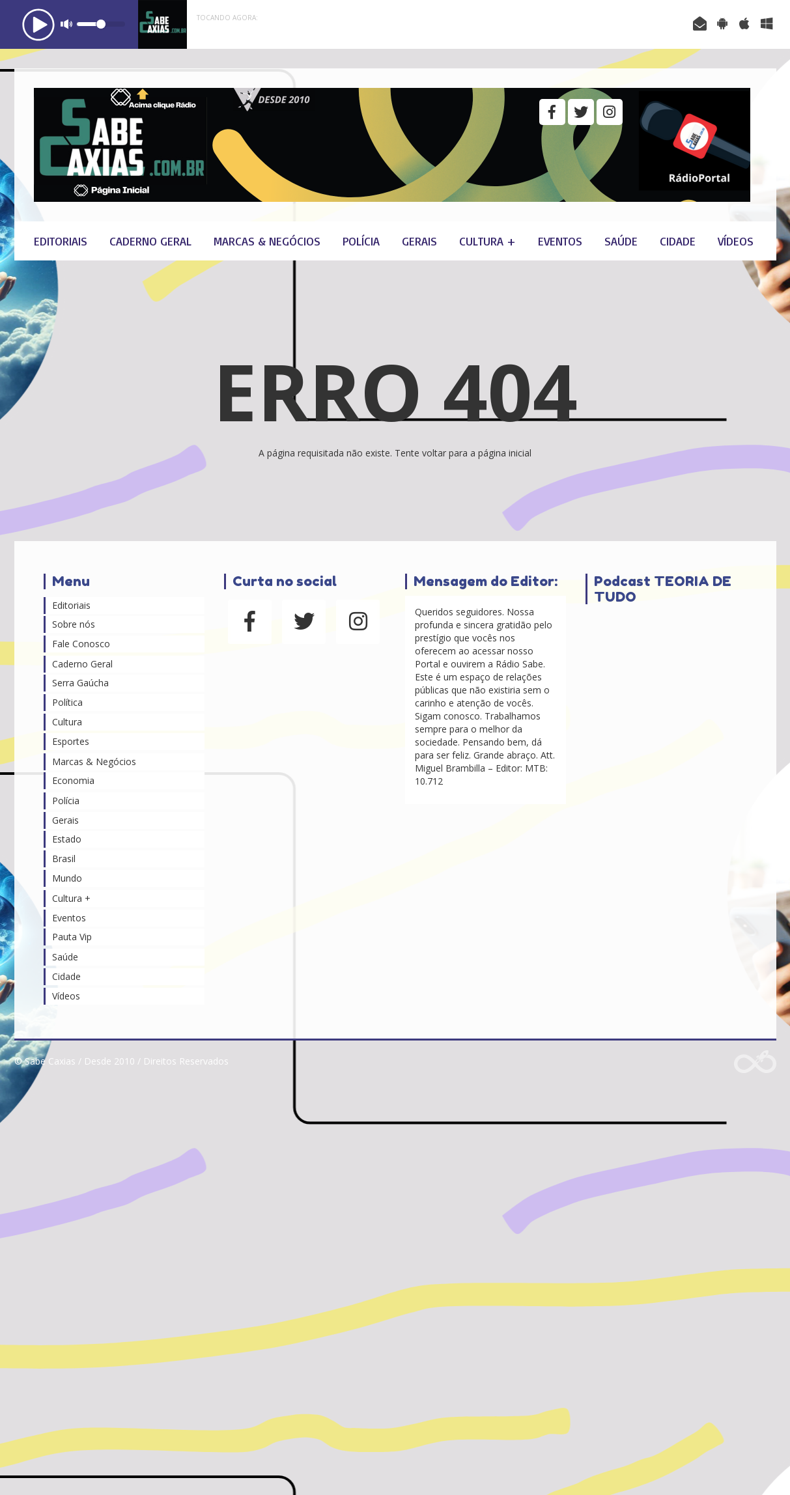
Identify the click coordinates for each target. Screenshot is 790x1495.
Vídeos (736, 241)
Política (67, 702)
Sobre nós (73, 624)
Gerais (419, 241)
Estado (66, 839)
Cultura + (487, 241)
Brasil (64, 858)
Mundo (67, 878)
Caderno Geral (150, 241)
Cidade (678, 241)
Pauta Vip (72, 936)
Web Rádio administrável (755, 1061)
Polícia (361, 241)
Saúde (621, 241)
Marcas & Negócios (267, 241)
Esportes (70, 741)
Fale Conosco (81, 643)
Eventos (560, 241)
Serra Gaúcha (80, 683)
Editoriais (60, 241)
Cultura (67, 722)
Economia (73, 780)
